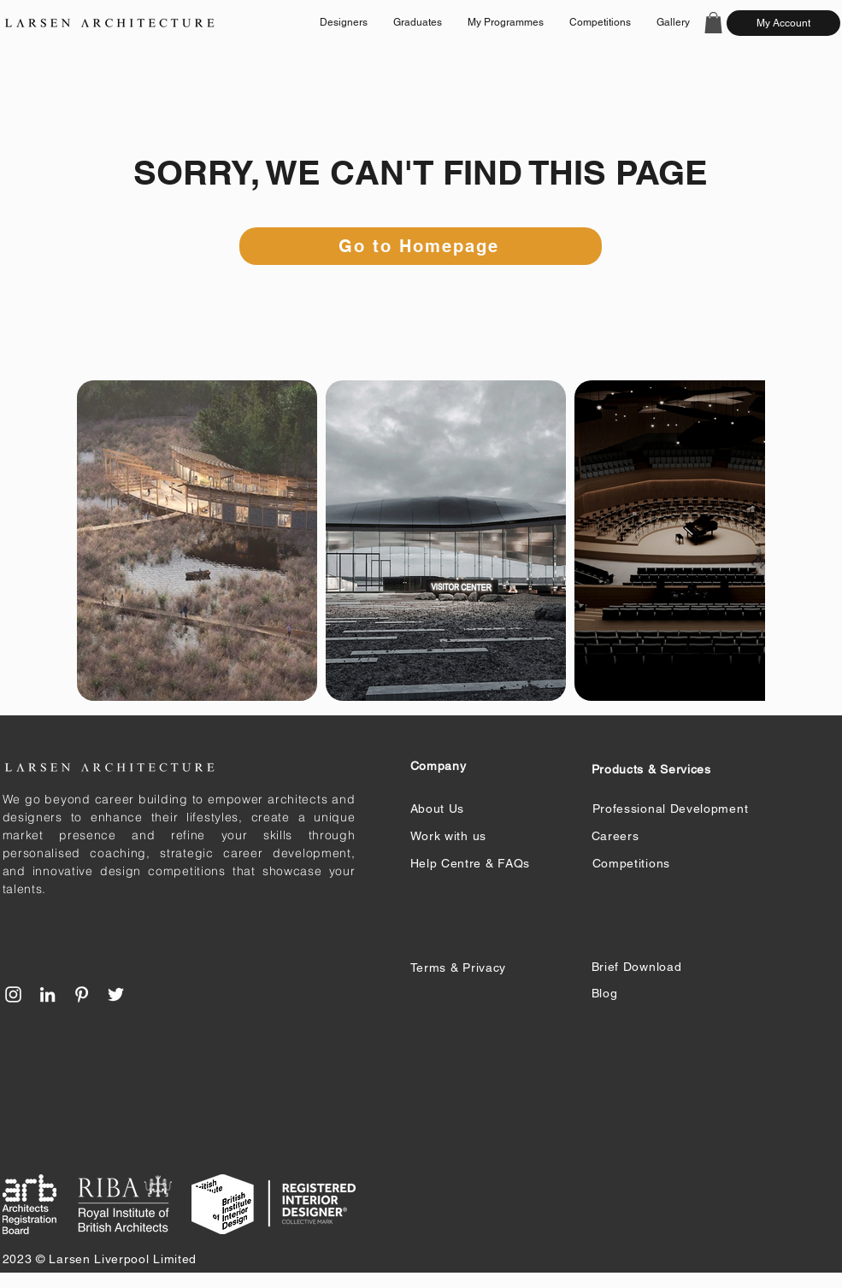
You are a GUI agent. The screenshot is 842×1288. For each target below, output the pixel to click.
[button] (713, 22)
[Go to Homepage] (420, 246)
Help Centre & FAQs (470, 863)
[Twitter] (116, 994)
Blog (605, 993)
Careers (615, 836)
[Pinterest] (81, 994)
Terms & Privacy (458, 967)
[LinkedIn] (47, 994)
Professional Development (670, 808)
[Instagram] (13, 994)
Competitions (631, 863)
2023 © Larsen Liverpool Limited (100, 1259)
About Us (437, 808)
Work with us (448, 836)
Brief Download (637, 966)
